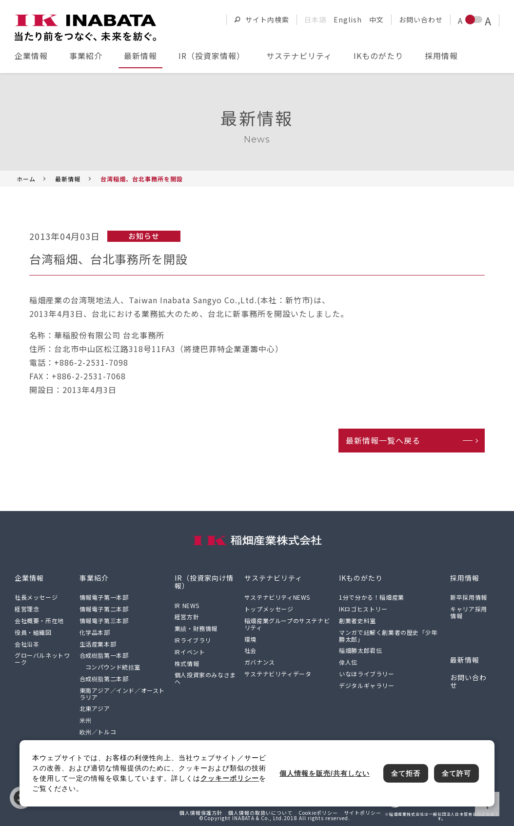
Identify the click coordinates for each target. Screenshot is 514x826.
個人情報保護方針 (200, 812)
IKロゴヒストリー (363, 609)
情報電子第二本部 (104, 609)
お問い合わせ (421, 19)
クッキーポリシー (229, 778)
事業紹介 (85, 55)
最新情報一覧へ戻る (383, 440)
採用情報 (441, 55)
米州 (85, 720)
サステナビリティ (299, 55)
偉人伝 (348, 662)
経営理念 (27, 609)
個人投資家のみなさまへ (205, 678)
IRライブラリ (193, 640)
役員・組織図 (33, 632)
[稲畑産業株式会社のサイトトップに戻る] (85, 28)
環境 (250, 639)
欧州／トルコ (98, 732)
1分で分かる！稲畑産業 (371, 597)
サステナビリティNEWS (277, 597)
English (348, 19)
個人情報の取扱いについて (260, 812)
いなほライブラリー (366, 673)
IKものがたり (378, 55)
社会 (250, 650)
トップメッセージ (269, 609)
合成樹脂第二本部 (104, 678)
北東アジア (94, 708)
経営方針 (187, 616)
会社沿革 (27, 644)
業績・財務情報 (196, 628)
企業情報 (31, 55)
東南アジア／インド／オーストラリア (122, 693)
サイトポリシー (362, 812)
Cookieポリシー (318, 812)
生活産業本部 (98, 644)
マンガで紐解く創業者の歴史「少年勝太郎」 (388, 635)
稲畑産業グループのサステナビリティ (287, 623)
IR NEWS (187, 605)
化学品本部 (94, 632)
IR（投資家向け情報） (204, 581)
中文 (376, 19)
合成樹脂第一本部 (104, 655)
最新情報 (140, 55)
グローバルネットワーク (42, 658)
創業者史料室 (357, 620)
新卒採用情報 (468, 597)
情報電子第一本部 (104, 597)
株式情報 (187, 663)
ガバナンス (259, 662)
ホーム (26, 179)
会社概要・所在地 (39, 620)
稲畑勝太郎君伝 (360, 650)
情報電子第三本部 (104, 620)
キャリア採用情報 (468, 612)
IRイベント (190, 652)
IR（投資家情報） (211, 55)
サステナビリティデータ (278, 673)
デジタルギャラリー (366, 685)
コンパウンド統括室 (112, 667)
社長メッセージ (36, 597)
